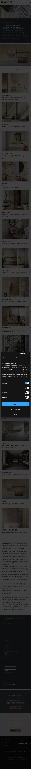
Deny (15, 414)
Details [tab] (15, 357)
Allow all (15, 404)
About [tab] (25, 357)
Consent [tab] (5, 357)
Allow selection (15, 409)
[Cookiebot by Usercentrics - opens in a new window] (19, 354)
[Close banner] (28, 353)
